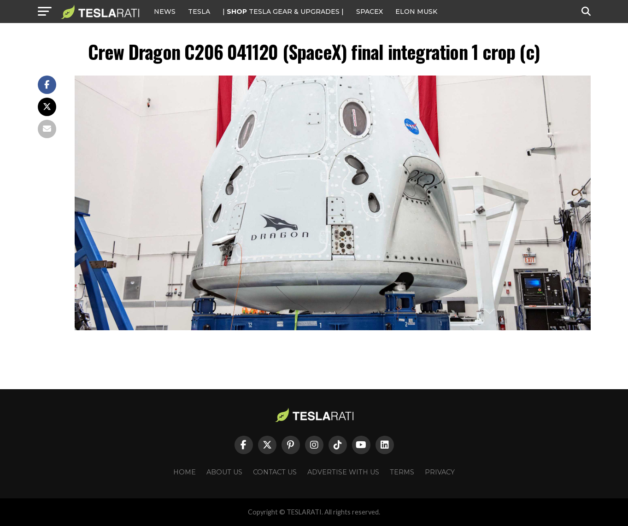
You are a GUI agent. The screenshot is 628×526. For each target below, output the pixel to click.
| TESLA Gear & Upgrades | (283, 11)
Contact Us (275, 472)
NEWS (165, 11)
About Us (224, 472)
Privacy (440, 472)
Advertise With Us (343, 472)
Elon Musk (416, 11)
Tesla (199, 11)
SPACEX (369, 11)
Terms (402, 472)
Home (184, 472)
